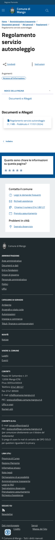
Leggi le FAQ (8, 484)
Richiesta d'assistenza (12, 495)
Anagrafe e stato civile (13, 309)
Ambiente (6, 305)
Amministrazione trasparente (22, 21)
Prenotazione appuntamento (16, 491)
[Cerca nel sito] (46, 10)
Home (4, 21)
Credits (16, 529)
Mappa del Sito (40, 529)
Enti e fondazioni (10, 270)
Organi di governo (10, 274)
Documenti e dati (10, 265)
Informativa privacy (11, 467)
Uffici (4, 289)
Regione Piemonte (11, 2)
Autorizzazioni (8, 314)
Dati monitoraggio (10, 525)
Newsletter (7, 514)
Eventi (5, 360)
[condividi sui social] (9, 64)
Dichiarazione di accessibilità (15, 477)
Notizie (5, 339)
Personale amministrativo (14, 279)
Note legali (7, 472)
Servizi (34, 525)
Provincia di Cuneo (11, 458)
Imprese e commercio (12, 319)
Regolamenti (41, 24)
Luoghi (5, 355)
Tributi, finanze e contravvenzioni (18, 323)
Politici (5, 284)
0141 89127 (17, 387)
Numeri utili (7, 409)
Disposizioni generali (11, 24)
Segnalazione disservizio (13, 488)
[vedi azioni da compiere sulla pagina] (37, 64)
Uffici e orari (7, 404)
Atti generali (28, 24)
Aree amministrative (12, 260)
